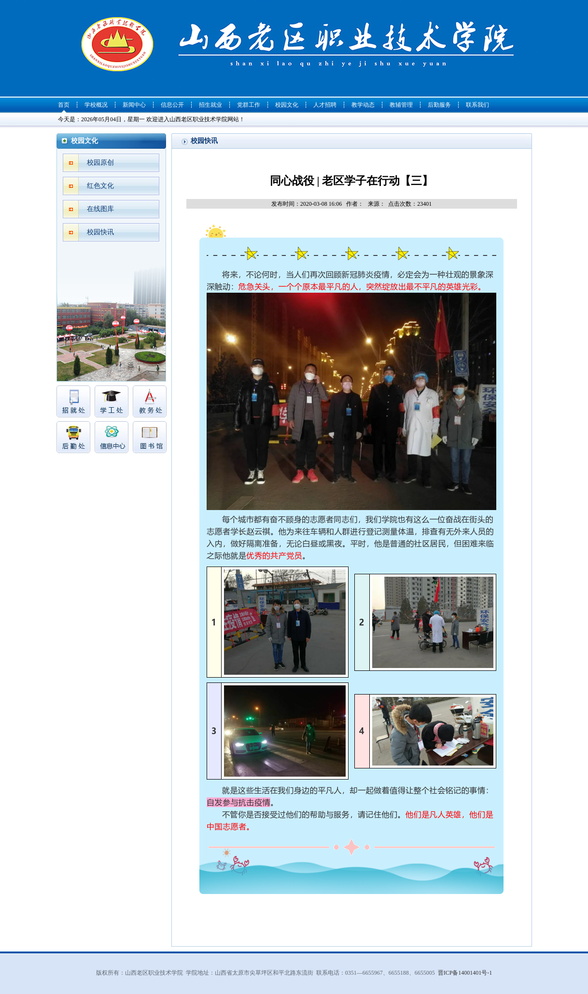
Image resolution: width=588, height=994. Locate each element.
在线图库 (100, 209)
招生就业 (210, 104)
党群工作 (248, 104)
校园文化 (286, 104)
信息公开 (172, 104)
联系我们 (477, 104)
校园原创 (100, 162)
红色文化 (100, 185)
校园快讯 (100, 232)
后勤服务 (439, 104)
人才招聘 (324, 104)
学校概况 (96, 104)
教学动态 (363, 104)
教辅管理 (401, 104)
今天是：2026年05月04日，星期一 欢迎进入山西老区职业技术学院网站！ (151, 119)
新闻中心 (134, 104)
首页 (64, 104)
